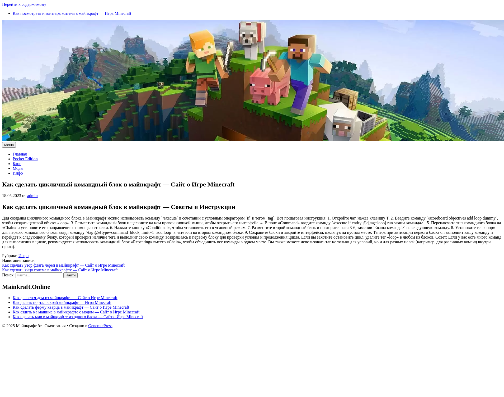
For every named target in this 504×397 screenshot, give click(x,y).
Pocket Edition (25, 159)
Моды (18, 168)
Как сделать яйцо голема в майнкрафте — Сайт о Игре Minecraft (60, 270)
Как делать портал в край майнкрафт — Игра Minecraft (62, 302)
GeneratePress (100, 325)
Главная (20, 154)
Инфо (18, 173)
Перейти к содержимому (24, 4)
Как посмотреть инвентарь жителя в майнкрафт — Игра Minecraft (72, 13)
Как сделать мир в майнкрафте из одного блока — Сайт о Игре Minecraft (78, 316)
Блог (17, 163)
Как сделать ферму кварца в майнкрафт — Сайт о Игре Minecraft (71, 307)
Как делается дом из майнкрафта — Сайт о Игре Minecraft (65, 297)
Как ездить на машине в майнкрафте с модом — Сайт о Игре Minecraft (76, 312)
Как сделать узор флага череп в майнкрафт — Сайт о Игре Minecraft (63, 265)
